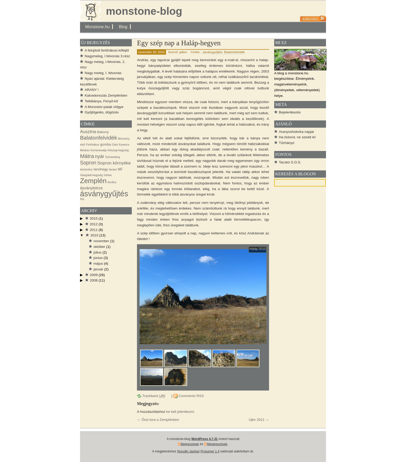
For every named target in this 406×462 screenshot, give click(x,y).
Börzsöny (123, 138)
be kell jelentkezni (180, 412)
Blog (123, 26)
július (97, 252)
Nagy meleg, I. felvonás (103, 73)
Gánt (115, 144)
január (98, 269)
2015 (94, 218)
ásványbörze (91, 188)
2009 (94, 275)
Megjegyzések (217, 444)
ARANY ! (92, 90)
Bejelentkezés (290, 112)
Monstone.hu (97, 26)
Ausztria (88, 131)
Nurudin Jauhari (188, 451)
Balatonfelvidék (234, 52)
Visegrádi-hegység (91, 175)
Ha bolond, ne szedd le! (297, 137)
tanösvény (86, 169)
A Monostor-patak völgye (104, 107)
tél (120, 169)
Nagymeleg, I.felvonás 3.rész (107, 56)
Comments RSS (191, 396)
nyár (99, 156)
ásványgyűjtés (212, 52)
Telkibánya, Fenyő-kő (101, 101)
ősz (82, 198)
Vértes (108, 175)
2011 (94, 230)
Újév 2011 (256, 420)
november (101, 241)
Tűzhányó (286, 143)
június (98, 258)
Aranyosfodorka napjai (296, 132)
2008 (94, 280)
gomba (105, 144)
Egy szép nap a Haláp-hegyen (179, 43)
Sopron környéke (114, 163)
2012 (94, 224)
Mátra (87, 156)
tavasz (113, 169)
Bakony (103, 132)
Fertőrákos (92, 144)
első (82, 144)
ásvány (112, 182)
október (99, 247)
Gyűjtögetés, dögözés (102, 112)
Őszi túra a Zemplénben (160, 420)
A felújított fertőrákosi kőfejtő (107, 50)
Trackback (153, 396)
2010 (94, 235)
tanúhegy (100, 169)
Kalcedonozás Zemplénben (106, 95)
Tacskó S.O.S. (290, 162)
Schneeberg (112, 156)
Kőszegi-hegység (118, 150)
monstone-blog (144, 11)
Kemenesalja (99, 150)
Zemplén (93, 181)
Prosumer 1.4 (209, 451)
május (98, 263)
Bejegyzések (190, 444)
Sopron (88, 162)
